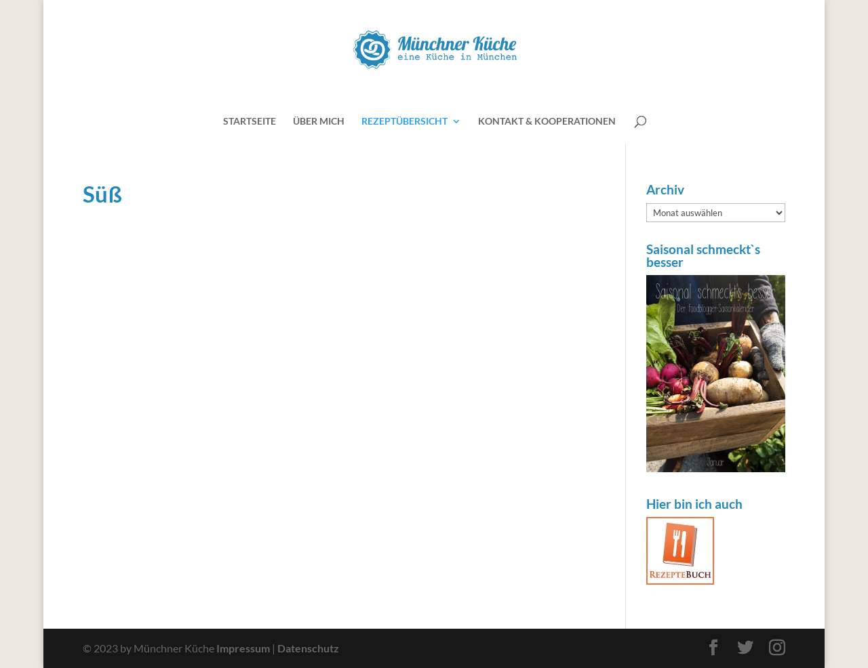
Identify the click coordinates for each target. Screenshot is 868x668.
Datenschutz (308, 648)
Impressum (243, 648)
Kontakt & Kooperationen (547, 122)
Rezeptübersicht (404, 122)
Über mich (318, 122)
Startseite (249, 122)
